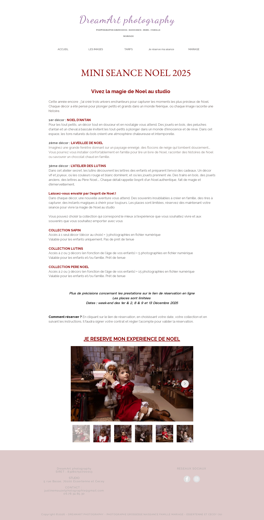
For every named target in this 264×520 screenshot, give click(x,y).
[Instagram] (196, 479)
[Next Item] (185, 384)
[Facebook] (187, 479)
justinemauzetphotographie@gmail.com (74, 490)
